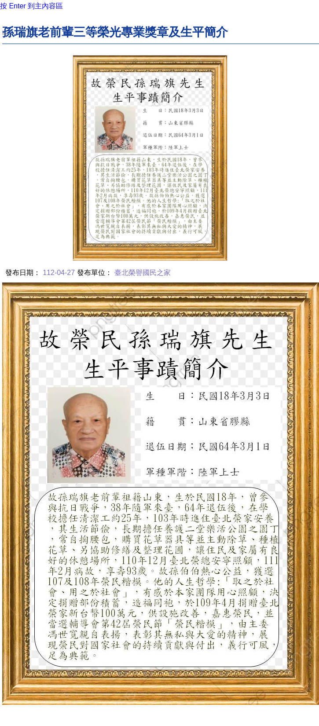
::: (4, 31)
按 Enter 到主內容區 (31, 6)
